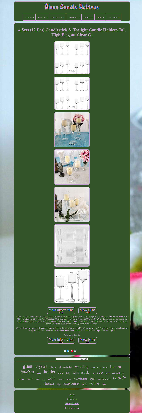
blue (104, 384)
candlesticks (71, 383)
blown (53, 367)
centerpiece (99, 367)
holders (27, 371)
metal (43, 380)
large (59, 384)
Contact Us (72, 399)
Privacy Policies (72, 403)
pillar (39, 373)
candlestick (80, 372)
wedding (82, 366)
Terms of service (72, 408)
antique (21, 379)
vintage (48, 383)
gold (93, 373)
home (30, 379)
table (84, 384)
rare (39, 385)
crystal (41, 366)
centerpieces (118, 373)
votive (94, 383)
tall (68, 373)
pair (51, 378)
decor (69, 379)
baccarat (61, 379)
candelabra (104, 379)
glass (28, 366)
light (93, 378)
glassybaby (65, 367)
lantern (115, 367)
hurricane (80, 378)
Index (72, 395)
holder (49, 371)
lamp (60, 373)
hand (107, 373)
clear (100, 372)
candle (119, 377)
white (37, 379)
